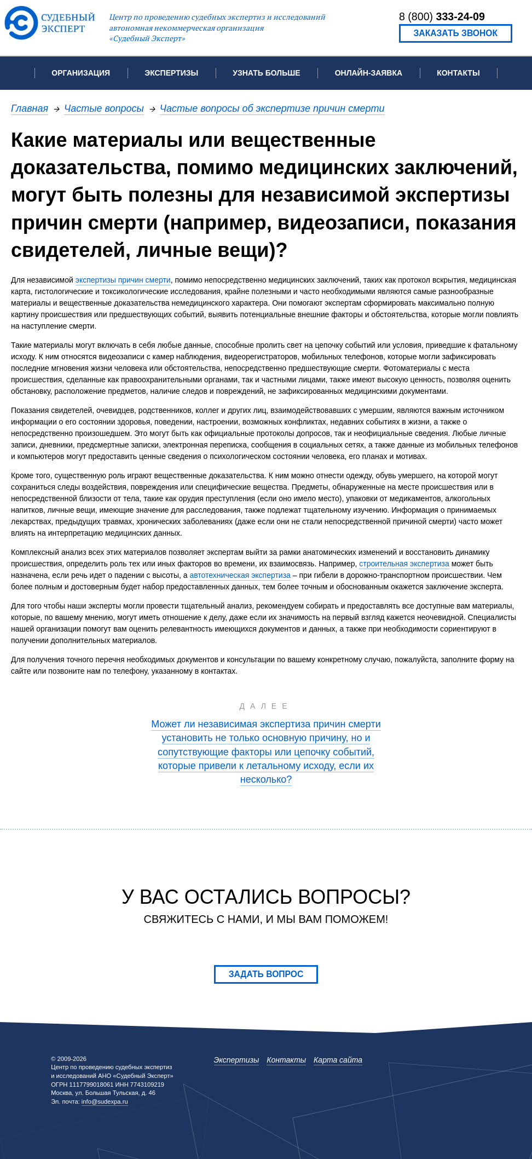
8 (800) (442, 16)
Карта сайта (338, 1060)
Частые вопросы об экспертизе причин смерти (272, 108)
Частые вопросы (104, 108)
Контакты (458, 73)
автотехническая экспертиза (239, 575)
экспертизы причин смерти (123, 280)
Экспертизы (236, 1060)
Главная (29, 108)
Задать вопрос (266, 974)
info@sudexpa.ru (105, 1101)
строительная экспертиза (404, 564)
